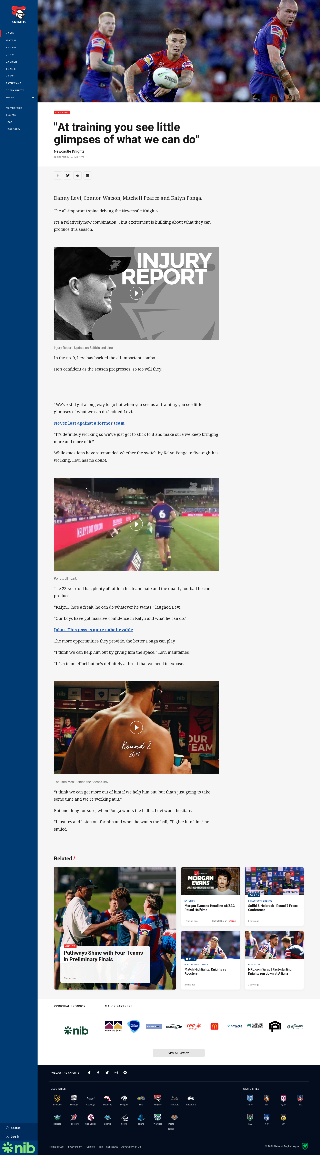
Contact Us (112, 1146)
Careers (91, 1146)
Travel (11, 47)
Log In (13, 1136)
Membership (14, 108)
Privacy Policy (74, 1146)
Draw (10, 54)
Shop (9, 122)
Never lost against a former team (89, 423)
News (10, 33)
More (20, 97)
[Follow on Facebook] (98, 1072)
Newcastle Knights (69, 151)
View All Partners (178, 1053)
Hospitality (13, 129)
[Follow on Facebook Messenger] (125, 1072)
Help (100, 1146)
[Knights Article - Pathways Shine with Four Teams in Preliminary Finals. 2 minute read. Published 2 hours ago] (115, 928)
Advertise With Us (131, 1146)
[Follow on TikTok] (89, 1072)
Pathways (14, 83)
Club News (62, 112)
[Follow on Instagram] (116, 1072)
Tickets (11, 115)
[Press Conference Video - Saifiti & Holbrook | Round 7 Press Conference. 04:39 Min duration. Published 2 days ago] (274, 896)
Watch (11, 40)
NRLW (10, 76)
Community (15, 90)
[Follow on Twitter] (107, 1072)
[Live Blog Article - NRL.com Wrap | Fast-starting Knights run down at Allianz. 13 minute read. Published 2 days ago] (274, 960)
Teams (11, 68)
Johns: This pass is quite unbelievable (93, 629)
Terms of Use (56, 1146)
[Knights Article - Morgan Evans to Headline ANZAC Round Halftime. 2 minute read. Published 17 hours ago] (210, 896)
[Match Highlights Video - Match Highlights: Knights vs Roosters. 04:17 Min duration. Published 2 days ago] (210, 960)
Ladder (11, 61)
